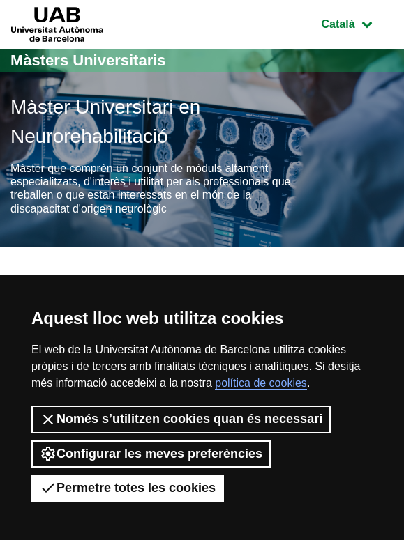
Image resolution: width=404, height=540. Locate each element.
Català (357, 22)
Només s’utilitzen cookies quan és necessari (181, 419)
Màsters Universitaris (88, 60)
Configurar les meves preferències (151, 453)
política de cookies (261, 383)
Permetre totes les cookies (128, 487)
